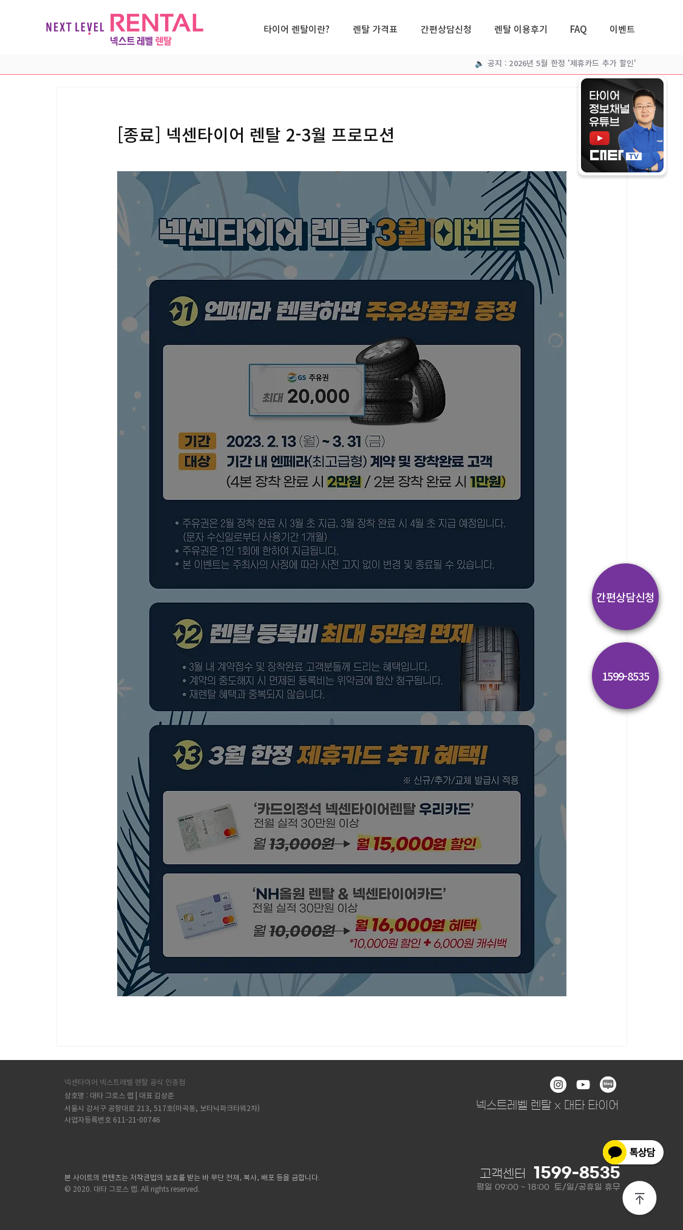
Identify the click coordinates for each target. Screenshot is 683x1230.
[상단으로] (640, 1199)
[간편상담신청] (625, 596)
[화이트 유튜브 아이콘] (583, 1084)
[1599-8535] (625, 675)
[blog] (608, 1084)
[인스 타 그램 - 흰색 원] (558, 1084)
